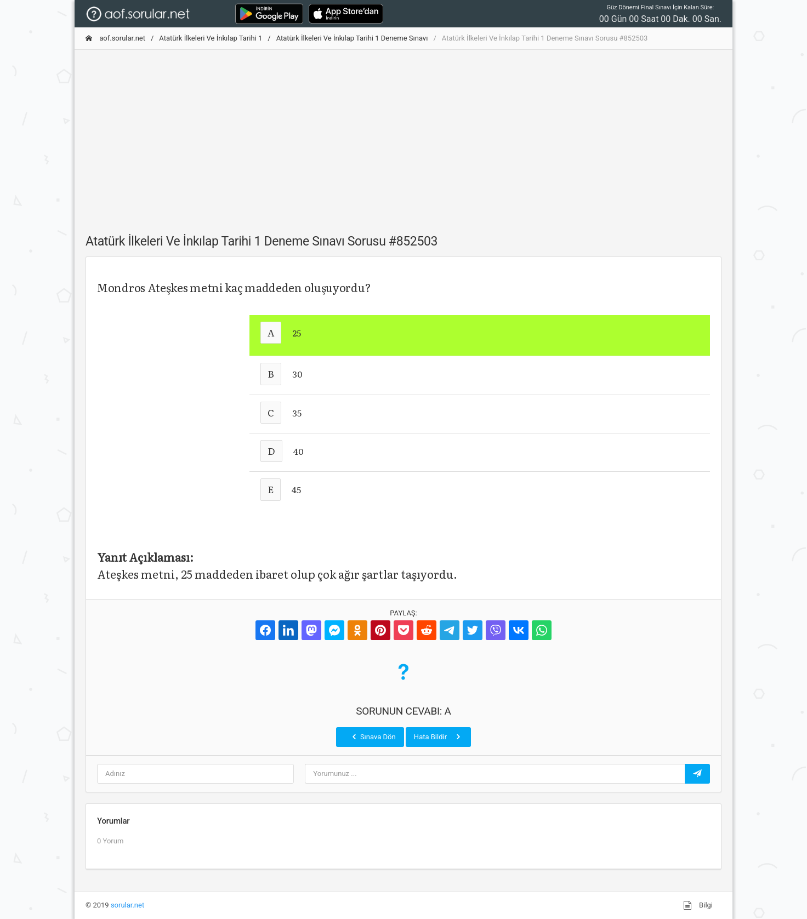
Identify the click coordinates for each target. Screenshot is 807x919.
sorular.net (127, 905)
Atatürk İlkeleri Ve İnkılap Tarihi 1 (210, 38)
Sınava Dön (373, 736)
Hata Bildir (438, 736)
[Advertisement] (403, 135)
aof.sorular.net (115, 38)
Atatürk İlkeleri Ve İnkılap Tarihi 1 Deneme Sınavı (352, 38)
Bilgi (698, 905)
